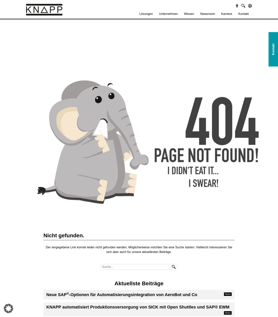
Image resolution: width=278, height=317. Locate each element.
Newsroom (207, 13)
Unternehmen (168, 13)
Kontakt (243, 13)
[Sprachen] (250, 6)
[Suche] (243, 6)
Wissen (189, 13)
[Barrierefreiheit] (237, 6)
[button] (8, 308)
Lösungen (146, 13)
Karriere (226, 13)
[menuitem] (146, 14)
